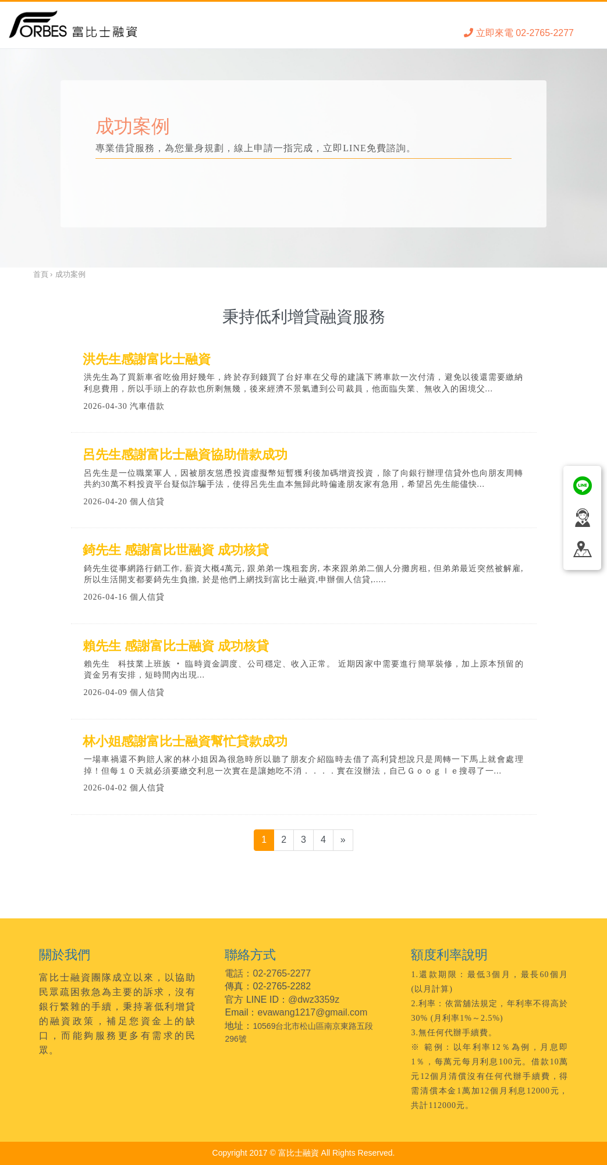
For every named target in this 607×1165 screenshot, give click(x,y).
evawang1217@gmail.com (313, 1012)
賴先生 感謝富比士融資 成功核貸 (176, 646)
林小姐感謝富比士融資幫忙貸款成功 (185, 741)
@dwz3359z (313, 999)
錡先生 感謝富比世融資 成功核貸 (176, 550)
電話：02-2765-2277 (268, 973)
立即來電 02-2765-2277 (519, 33)
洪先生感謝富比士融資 (147, 359)
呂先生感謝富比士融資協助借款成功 (185, 454)
